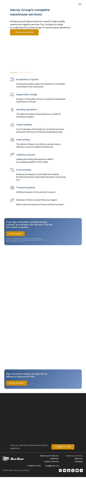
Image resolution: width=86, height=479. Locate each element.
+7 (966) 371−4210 (41, 240)
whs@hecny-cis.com (17, 241)
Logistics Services (51, 461)
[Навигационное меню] (80, 4)
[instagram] (73, 470)
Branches (78, 459)
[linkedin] (81, 470)
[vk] (64, 470)
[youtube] (77, 470)
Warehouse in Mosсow (49, 456)
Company (78, 461)
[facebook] (68, 470)
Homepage (13, 72)
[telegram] (60, 470)
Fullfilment (54, 459)
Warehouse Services (74, 456)
